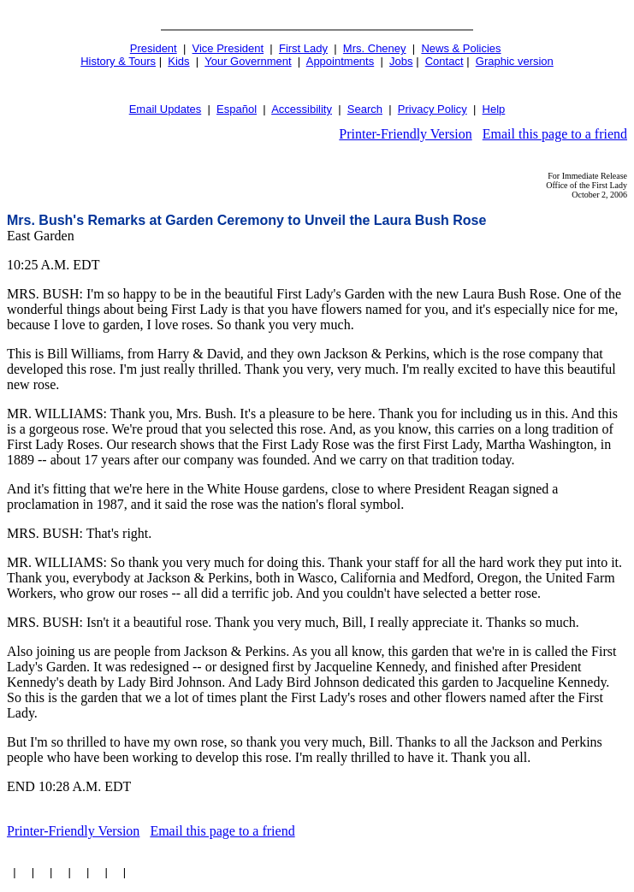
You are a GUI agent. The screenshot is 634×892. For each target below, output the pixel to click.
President (153, 48)
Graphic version (515, 61)
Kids (178, 61)
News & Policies (461, 48)
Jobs (400, 61)
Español (236, 109)
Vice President (228, 48)
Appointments (340, 61)
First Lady (303, 48)
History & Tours (118, 61)
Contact (444, 61)
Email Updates (165, 109)
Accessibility (301, 109)
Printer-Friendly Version (405, 134)
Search (364, 109)
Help (494, 109)
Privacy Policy (432, 109)
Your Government (247, 61)
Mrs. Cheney (374, 48)
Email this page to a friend (555, 134)
